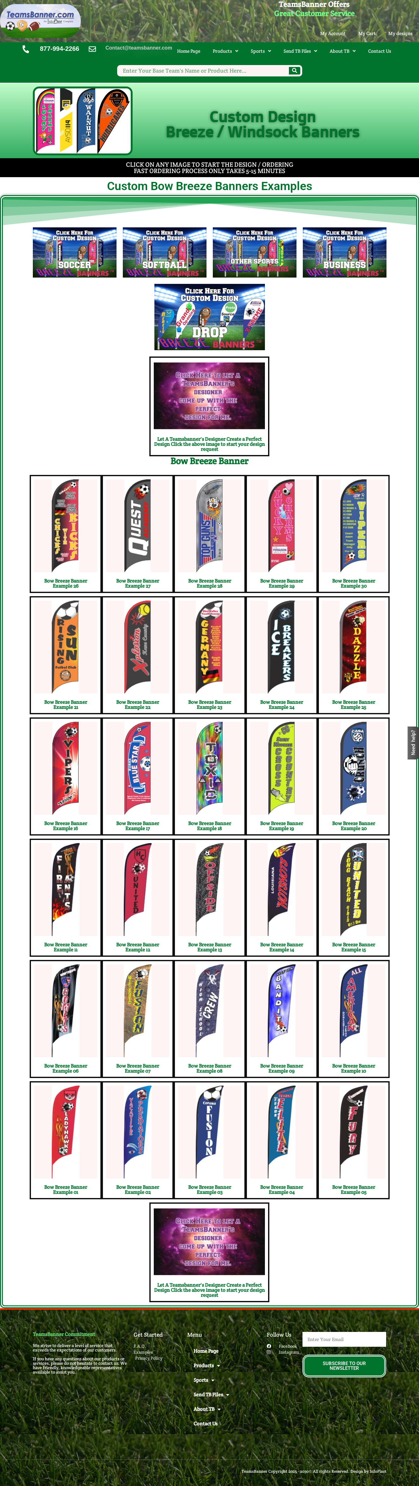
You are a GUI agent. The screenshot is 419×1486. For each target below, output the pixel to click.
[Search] (294, 71)
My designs (400, 33)
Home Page (188, 51)
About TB (343, 51)
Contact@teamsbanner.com (138, 48)
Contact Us (379, 51)
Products (225, 51)
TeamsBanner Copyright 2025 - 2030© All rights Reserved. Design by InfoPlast (314, 1471)
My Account (333, 33)
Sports (261, 51)
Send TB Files (300, 51)
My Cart (367, 33)
